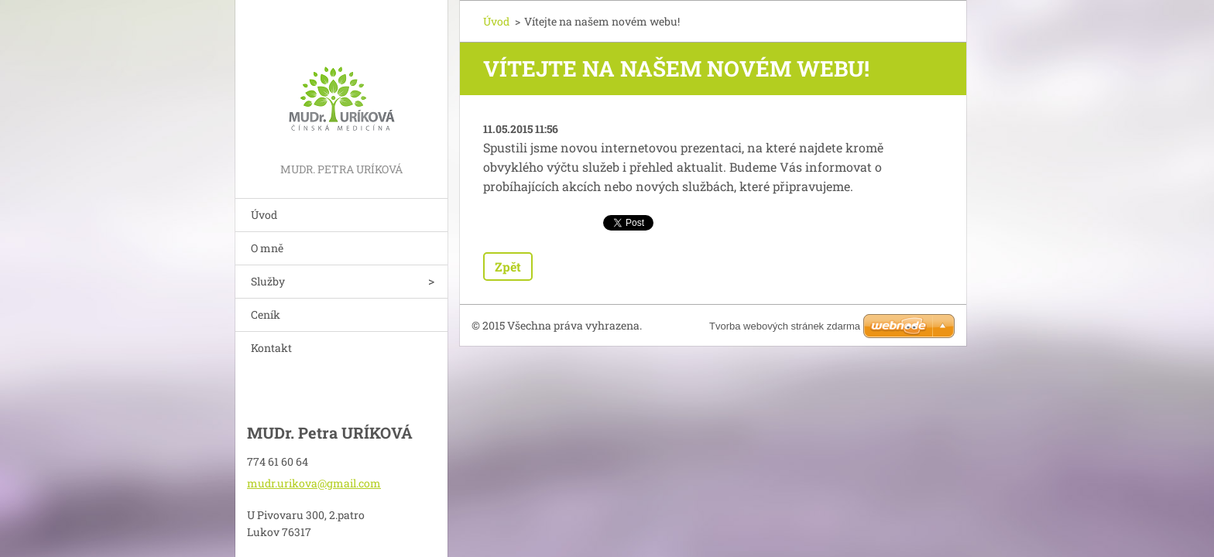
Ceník (265, 314)
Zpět (508, 266)
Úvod (264, 214)
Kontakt (271, 347)
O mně (267, 248)
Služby (268, 281)
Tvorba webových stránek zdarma (784, 326)
